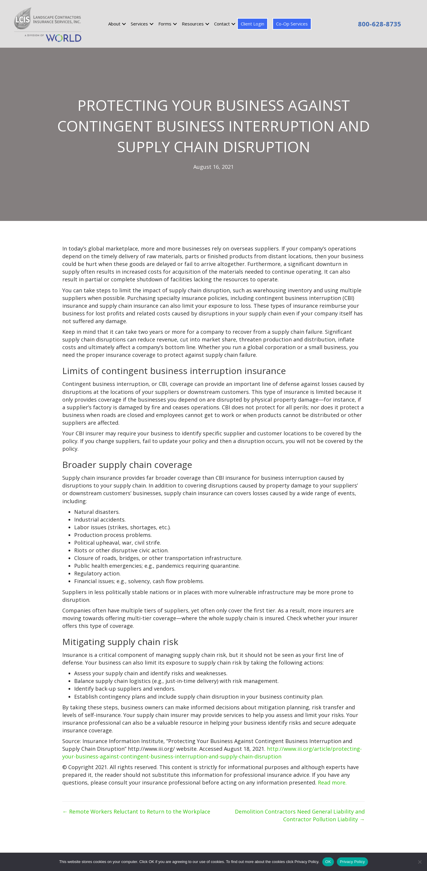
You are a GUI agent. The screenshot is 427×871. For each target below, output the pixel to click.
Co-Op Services (292, 24)
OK (328, 861)
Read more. (332, 782)
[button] (124, 24)
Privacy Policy (352, 861)
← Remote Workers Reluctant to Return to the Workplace (136, 811)
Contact (222, 24)
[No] (420, 862)
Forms (164, 24)
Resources (193, 24)
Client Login (252, 24)
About (114, 24)
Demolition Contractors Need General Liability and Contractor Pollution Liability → (300, 815)
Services (139, 24)
